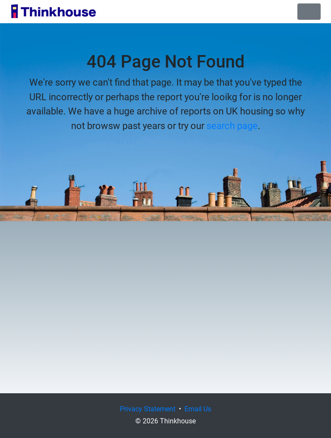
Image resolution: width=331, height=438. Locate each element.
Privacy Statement (147, 408)
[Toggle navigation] (309, 11)
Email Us (197, 408)
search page (232, 125)
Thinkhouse (53, 11)
